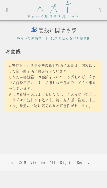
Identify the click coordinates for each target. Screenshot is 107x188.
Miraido (37, 162)
